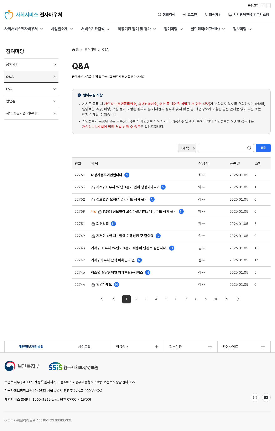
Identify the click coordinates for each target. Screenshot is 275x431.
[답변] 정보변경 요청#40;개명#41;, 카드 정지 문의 (138, 211)
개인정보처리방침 (31, 347)
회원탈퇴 (100, 224)
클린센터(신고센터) (205, 28)
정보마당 (240, 28)
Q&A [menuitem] (10, 77)
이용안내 (122, 347)
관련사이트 (230, 347)
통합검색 (169, 14)
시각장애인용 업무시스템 (251, 14)
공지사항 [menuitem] (12, 64)
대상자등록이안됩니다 (107, 175)
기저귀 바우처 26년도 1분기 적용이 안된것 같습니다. (129, 248)
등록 (263, 148)
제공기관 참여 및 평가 (134, 28)
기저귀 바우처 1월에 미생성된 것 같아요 (123, 236)
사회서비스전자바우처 (21, 28)
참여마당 (170, 28)
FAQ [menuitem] (9, 89)
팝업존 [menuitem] (10, 101)
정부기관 (175, 347)
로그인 (192, 14)
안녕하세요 (102, 284)
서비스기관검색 (92, 28)
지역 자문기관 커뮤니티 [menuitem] (22, 113)
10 (216, 299)
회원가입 (215, 14)
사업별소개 (59, 28)
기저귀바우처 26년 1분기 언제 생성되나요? (125, 187)
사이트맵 (84, 347)
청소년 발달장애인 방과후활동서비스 (117, 272)
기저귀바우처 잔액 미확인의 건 (113, 260)
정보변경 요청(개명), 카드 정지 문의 (120, 199)
